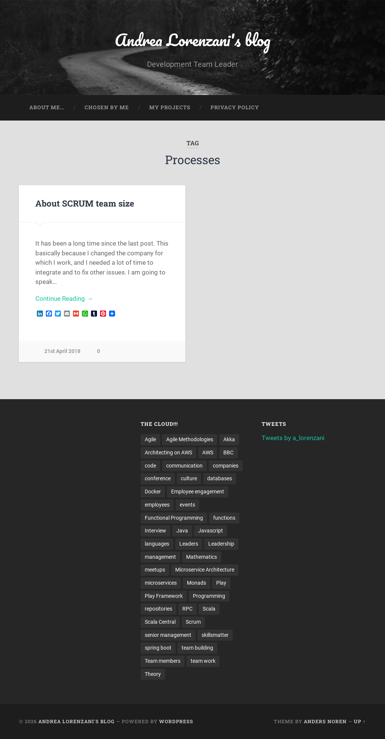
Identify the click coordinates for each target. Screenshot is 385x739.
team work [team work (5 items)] (203, 661)
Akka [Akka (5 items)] (229, 439)
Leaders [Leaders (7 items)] (188, 544)
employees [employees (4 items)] (157, 505)
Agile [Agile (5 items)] (150, 439)
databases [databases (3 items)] (219, 478)
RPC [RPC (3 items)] (187, 609)
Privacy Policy (235, 107)
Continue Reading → (64, 298)
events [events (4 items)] (187, 505)
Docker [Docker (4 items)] (153, 492)
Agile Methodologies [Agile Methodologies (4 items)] (189, 439)
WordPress (176, 721)
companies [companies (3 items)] (225, 466)
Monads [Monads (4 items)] (196, 583)
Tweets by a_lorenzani (293, 438)
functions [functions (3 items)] (224, 518)
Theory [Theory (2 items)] (153, 674)
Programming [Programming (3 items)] (209, 596)
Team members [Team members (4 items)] (162, 661)
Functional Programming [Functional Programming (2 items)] (174, 518)
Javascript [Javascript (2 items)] (210, 531)
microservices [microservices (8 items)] (161, 583)
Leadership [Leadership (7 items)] (221, 544)
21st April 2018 (62, 351)
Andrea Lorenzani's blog (192, 39)
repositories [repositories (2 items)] (158, 609)
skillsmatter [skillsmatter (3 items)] (215, 635)
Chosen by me (107, 107)
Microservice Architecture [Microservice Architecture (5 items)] (204, 570)
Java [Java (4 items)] (182, 531)
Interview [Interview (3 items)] (155, 531)
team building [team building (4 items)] (197, 648)
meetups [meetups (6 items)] (155, 570)
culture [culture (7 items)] (189, 478)
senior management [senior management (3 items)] (168, 635)
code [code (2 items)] (150, 466)
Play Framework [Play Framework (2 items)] (164, 596)
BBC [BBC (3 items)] (228, 452)
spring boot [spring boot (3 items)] (158, 648)
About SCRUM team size (84, 203)
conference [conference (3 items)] (158, 478)
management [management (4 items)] (160, 557)
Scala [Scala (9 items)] (209, 609)
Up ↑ (359, 721)
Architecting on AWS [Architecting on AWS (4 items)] (168, 452)
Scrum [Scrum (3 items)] (193, 622)
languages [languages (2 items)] (157, 544)
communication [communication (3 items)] (184, 466)
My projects (169, 107)
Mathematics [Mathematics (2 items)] (201, 557)
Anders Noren (325, 721)
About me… (46, 107)
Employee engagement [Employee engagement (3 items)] (197, 492)
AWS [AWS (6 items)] (207, 452)
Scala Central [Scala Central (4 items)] (160, 622)
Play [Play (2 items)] (221, 583)
